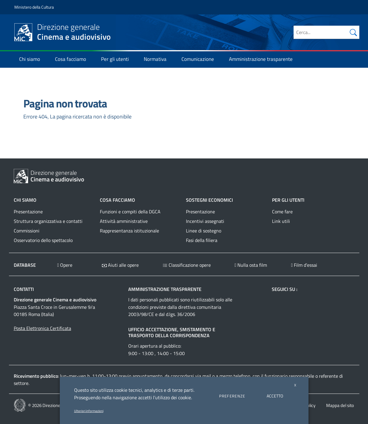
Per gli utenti (117, 59)
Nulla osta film (251, 265)
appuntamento (147, 376)
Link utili (281, 221)
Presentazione (28, 211)
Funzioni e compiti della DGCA (130, 211)
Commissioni (26, 230)
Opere (65, 265)
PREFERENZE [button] (232, 396)
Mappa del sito (340, 405)
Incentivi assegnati (205, 221)
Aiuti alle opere (120, 265)
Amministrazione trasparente (263, 59)
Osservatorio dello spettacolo (43, 240)
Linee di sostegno (203, 230)
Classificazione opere (187, 265)
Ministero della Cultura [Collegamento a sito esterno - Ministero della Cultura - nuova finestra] (34, 7)
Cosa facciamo (73, 59)
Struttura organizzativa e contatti (48, 221)
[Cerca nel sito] (353, 32)
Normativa (158, 59)
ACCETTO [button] (275, 396)
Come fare (282, 211)
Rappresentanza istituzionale (129, 230)
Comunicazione (200, 59)
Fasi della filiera (201, 240)
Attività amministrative (124, 221)
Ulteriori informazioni (88, 410)
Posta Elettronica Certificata (42, 328)
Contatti (24, 289)
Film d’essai (304, 265)
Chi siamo (32, 59)
